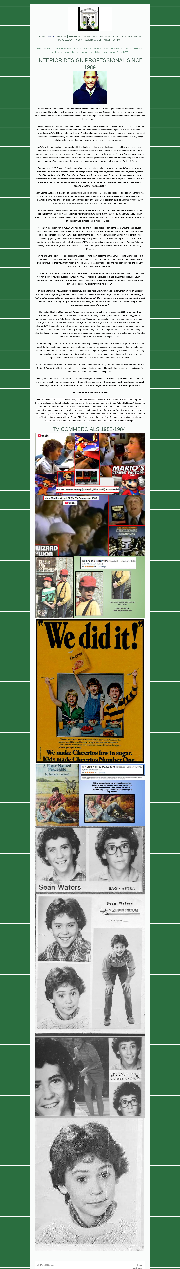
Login (139, 1265)
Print (41, 1265)
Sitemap (50, 1265)
